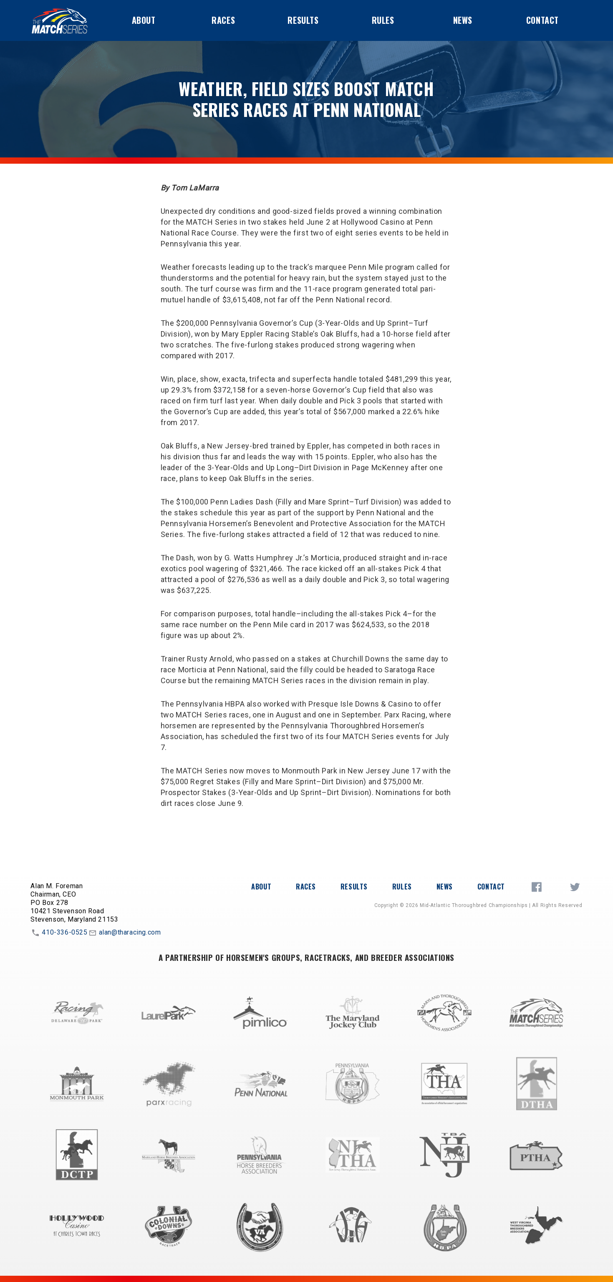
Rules (383, 20)
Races (223, 20)
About (144, 20)
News (462, 20)
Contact (542, 20)
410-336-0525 (58, 933)
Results (303, 20)
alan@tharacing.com (124, 933)
